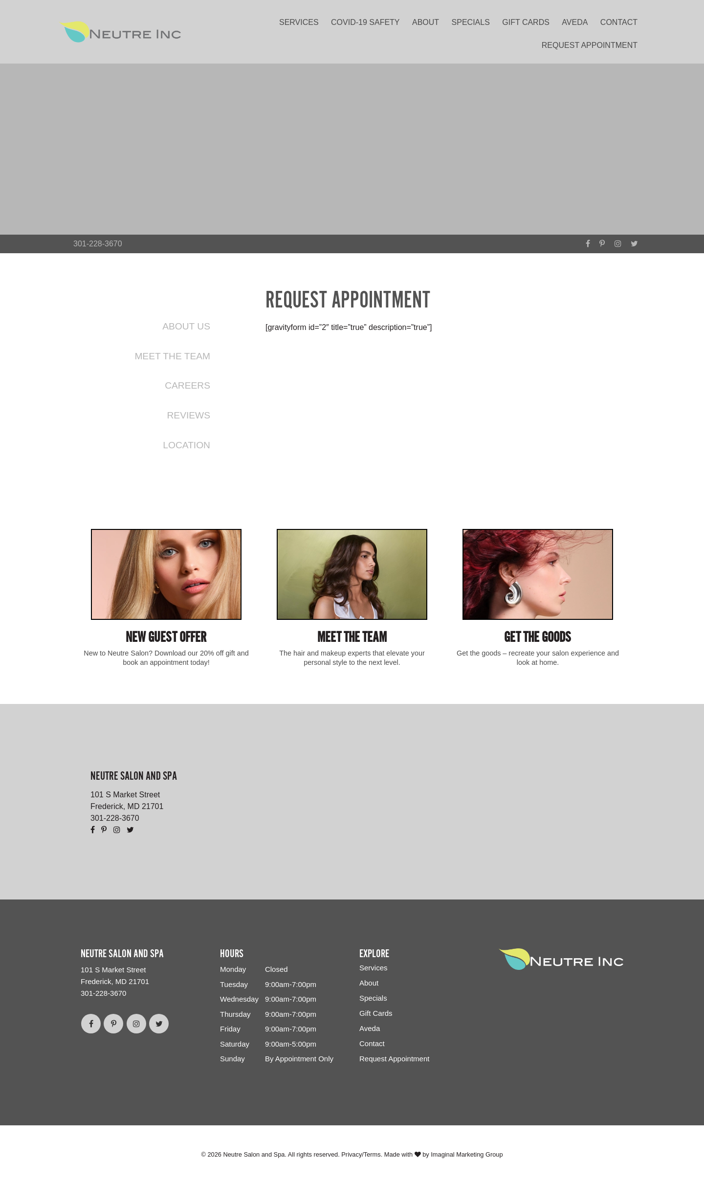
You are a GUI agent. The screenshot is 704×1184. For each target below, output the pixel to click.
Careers (187, 385)
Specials (471, 22)
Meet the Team (172, 356)
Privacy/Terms (360, 1154)
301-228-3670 (97, 244)
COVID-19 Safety (365, 22)
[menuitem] (302, 20)
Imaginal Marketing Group (467, 1154)
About (425, 22)
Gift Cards (526, 22)
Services (299, 22)
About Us (186, 326)
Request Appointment (590, 45)
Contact (619, 22)
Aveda (575, 22)
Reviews (188, 415)
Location (186, 445)
